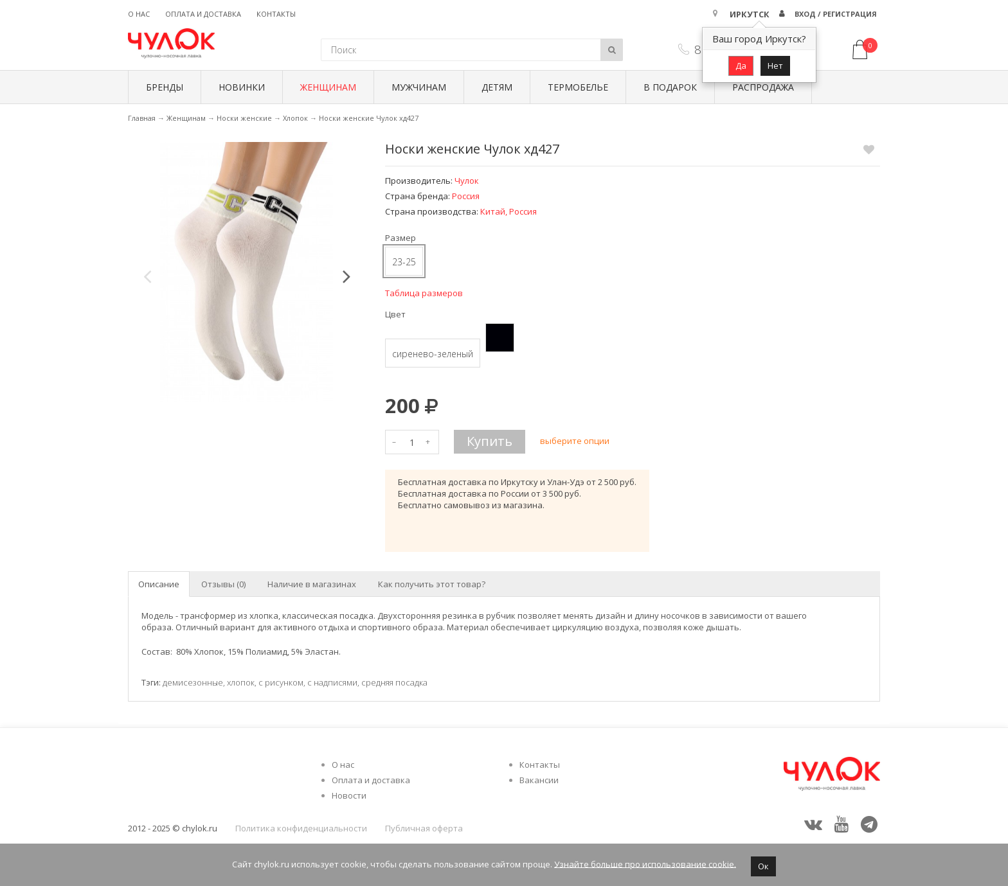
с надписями (332, 682)
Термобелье (578, 87)
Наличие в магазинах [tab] (311, 584)
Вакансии (539, 780)
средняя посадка (394, 682)
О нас (139, 14)
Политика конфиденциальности (301, 828)
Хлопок (295, 118)
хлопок (241, 682)
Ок (763, 866)
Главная (142, 118)
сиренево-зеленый (432, 354)
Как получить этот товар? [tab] (431, 584)
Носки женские (244, 118)
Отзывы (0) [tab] (223, 584)
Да (740, 65)
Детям (497, 87)
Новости (349, 795)
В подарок (670, 87)
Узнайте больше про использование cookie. (645, 863)
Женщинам (328, 87)
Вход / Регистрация (836, 14)
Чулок (467, 180)
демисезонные (193, 682)
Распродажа (763, 87)
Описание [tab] (158, 584)
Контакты (276, 14)
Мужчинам (419, 87)
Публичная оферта (424, 828)
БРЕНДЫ (164, 87)
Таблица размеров (424, 293)
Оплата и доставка (203, 14)
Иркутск (750, 14)
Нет (775, 65)
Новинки (242, 87)
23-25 (404, 262)
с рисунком (280, 682)
